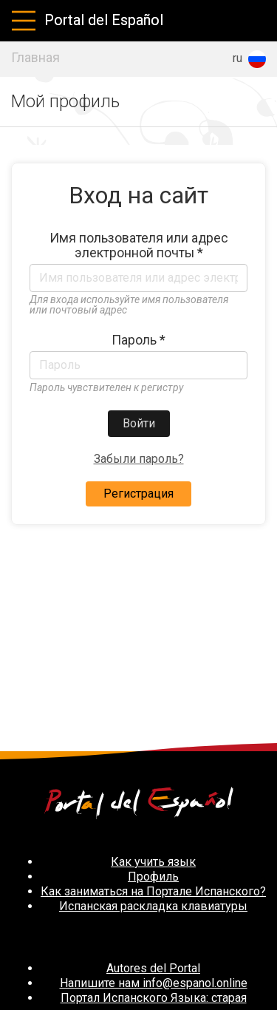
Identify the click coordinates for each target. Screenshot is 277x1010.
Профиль (153, 877)
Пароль (138, 340)
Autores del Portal (153, 968)
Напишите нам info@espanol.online (153, 983)
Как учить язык (153, 862)
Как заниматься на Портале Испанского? (153, 891)
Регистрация (138, 494)
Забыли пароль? (139, 459)
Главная (35, 57)
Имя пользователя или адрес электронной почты (138, 245)
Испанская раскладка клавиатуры (153, 906)
